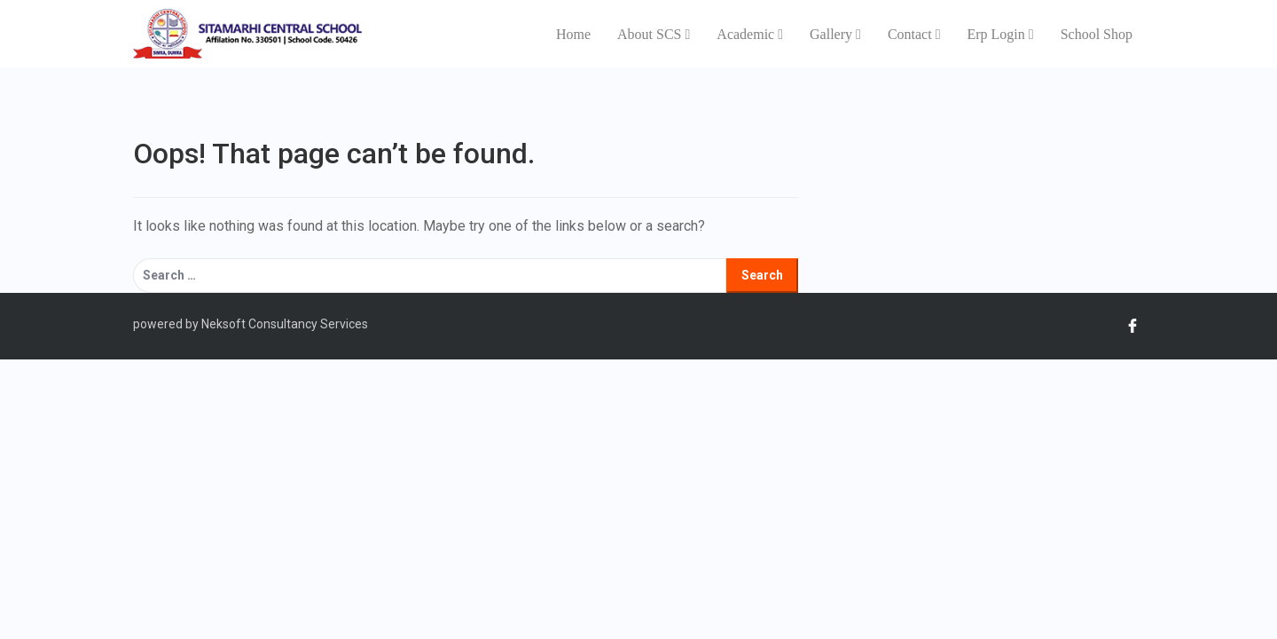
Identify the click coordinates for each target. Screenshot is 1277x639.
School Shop (1096, 34)
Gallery (835, 34)
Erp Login (1000, 34)
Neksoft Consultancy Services (283, 324)
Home (573, 34)
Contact (914, 34)
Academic (750, 34)
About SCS (653, 34)
